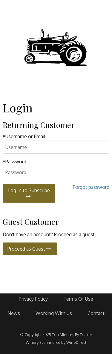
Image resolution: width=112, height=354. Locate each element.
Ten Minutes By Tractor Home (56, 48)
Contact (96, 313)
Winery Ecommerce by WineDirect (56, 342)
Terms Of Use (78, 299)
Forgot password (91, 187)
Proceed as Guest (29, 249)
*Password (14, 162)
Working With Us (54, 313)
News (13, 313)
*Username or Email (24, 136)
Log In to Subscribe (29, 193)
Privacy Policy (33, 299)
